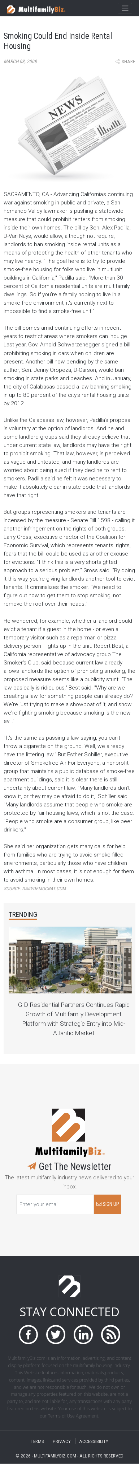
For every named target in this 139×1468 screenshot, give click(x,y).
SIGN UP (107, 1204)
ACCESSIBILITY (93, 1441)
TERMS (37, 1441)
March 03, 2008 (20, 61)
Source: (35, 888)
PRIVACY (62, 1441)
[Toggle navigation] (125, 8)
